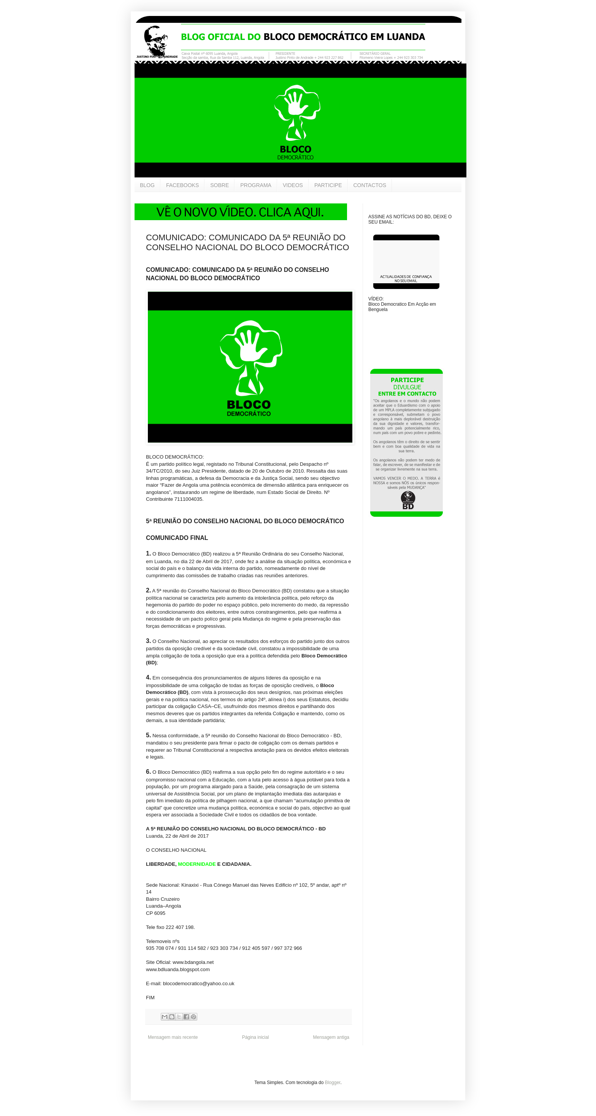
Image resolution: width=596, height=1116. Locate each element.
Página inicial (255, 1037)
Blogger (333, 1082)
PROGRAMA (255, 185)
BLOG (147, 185)
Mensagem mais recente (173, 1037)
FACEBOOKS (182, 185)
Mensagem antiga (331, 1037)
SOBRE (219, 185)
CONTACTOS (370, 185)
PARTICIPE (328, 185)
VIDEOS (293, 185)
